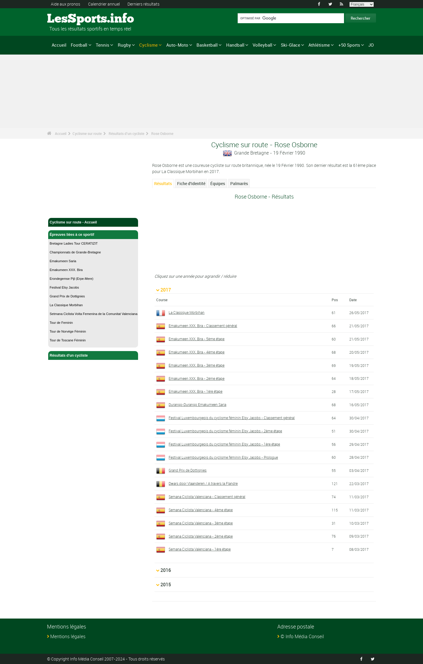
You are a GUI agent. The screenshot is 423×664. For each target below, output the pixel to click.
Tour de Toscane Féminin (68, 340)
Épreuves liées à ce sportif (93, 234)
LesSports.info (69, 19)
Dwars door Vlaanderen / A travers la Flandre (203, 483)
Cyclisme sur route (87, 133)
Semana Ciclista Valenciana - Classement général (207, 496)
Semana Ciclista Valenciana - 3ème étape (201, 523)
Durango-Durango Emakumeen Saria (197, 404)
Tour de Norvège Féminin (68, 331)
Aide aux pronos (65, 4)
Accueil (59, 45)
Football (79, 45)
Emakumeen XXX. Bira (66, 270)
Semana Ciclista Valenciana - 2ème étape (201, 536)
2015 (165, 584)
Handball (235, 45)
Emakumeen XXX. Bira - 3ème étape (196, 365)
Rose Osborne (162, 133)
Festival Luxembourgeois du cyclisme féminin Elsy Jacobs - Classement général (232, 417)
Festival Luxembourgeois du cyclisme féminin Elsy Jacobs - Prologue (223, 457)
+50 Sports (349, 45)
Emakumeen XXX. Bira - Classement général (203, 325)
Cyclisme (148, 45)
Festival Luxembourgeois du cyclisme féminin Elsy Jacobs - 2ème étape (225, 430)
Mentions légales (67, 636)
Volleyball (262, 45)
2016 (165, 570)
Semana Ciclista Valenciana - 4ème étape (201, 509)
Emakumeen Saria (63, 261)
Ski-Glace (290, 45)
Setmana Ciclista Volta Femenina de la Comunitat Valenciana (93, 314)
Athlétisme (319, 45)
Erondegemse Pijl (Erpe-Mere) (71, 278)
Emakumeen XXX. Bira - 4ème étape (196, 352)
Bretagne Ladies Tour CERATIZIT (74, 243)
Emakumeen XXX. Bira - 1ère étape (195, 391)
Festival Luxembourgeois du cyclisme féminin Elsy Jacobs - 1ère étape (224, 444)
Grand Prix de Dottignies (67, 296)
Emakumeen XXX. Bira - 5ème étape (196, 338)
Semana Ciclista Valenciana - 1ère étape (200, 549)
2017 (165, 290)
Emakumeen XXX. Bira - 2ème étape (196, 378)
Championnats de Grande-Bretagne (75, 252)
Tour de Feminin (61, 322)
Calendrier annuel (104, 4)
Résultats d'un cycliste (126, 133)
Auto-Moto (177, 45)
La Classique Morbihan (66, 305)
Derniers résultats (143, 4)
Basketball (207, 45)
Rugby (124, 45)
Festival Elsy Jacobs (64, 287)
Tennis (102, 45)
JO (371, 45)
